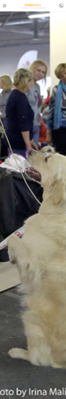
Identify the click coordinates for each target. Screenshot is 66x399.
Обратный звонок (61, 6)
